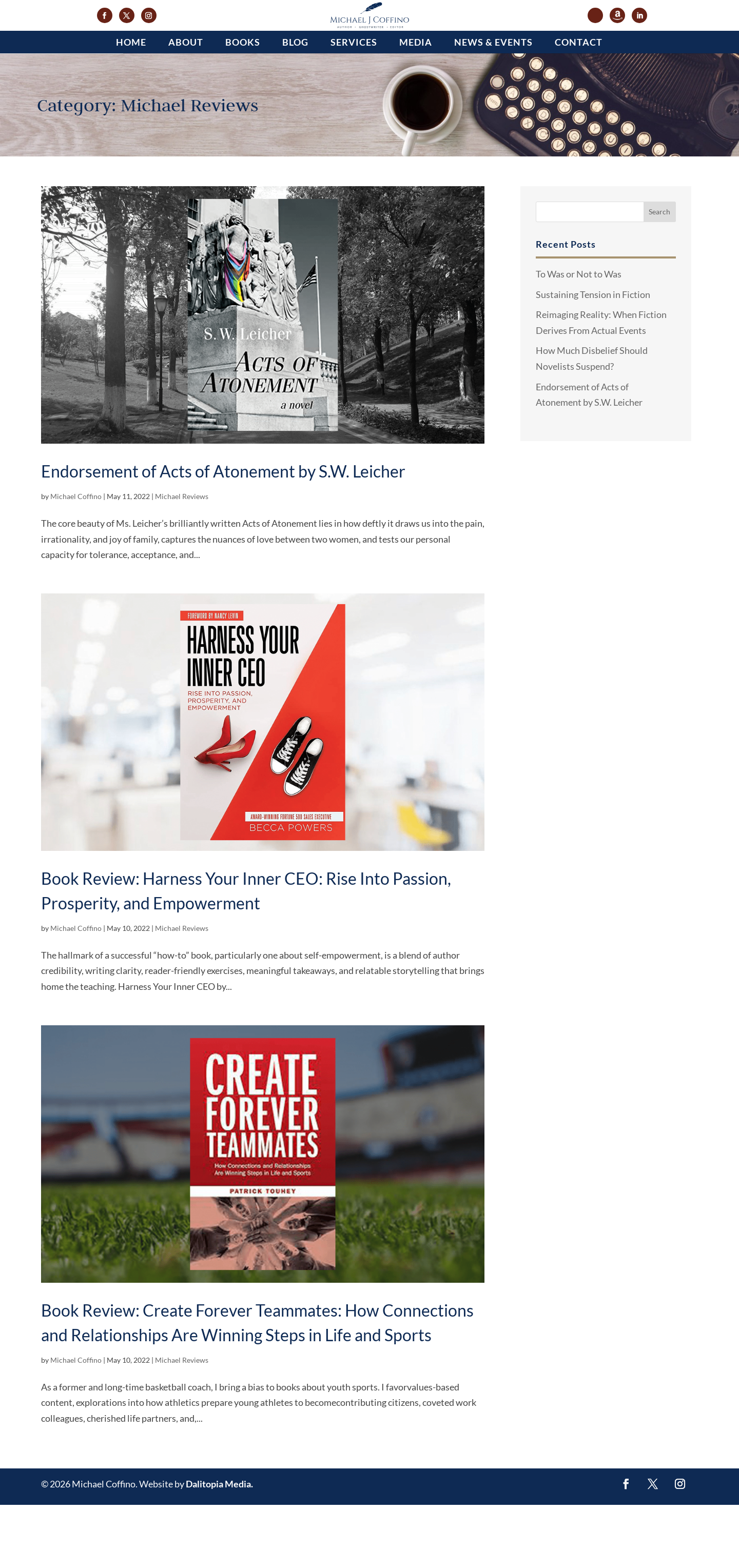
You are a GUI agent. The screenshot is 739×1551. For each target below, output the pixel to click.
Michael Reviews (181, 542)
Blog (295, 88)
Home (131, 88)
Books (242, 88)
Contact (578, 88)
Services (353, 88)
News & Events (493, 88)
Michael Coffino (76, 542)
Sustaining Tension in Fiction (593, 340)
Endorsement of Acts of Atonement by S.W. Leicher (223, 517)
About (185, 88)
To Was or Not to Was (578, 320)
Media (415, 88)
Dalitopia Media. (219, 1530)
